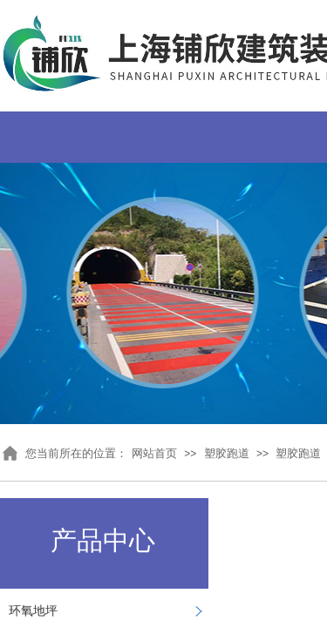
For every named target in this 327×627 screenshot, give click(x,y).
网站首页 (154, 453)
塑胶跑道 (226, 453)
